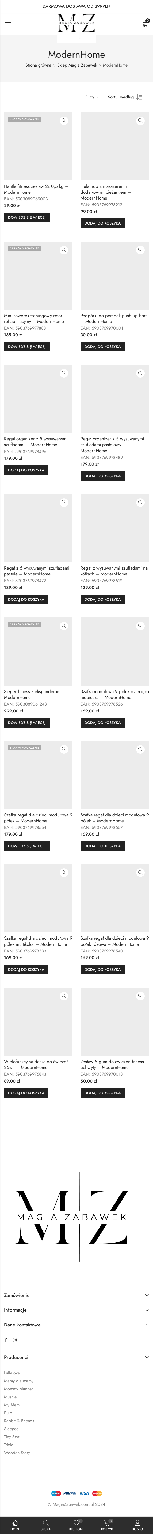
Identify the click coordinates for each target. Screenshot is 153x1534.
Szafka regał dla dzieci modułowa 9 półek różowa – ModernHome (115, 941)
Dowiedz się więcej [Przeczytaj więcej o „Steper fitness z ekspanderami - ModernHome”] (27, 722)
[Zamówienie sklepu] (127, 98)
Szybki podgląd (64, 121)
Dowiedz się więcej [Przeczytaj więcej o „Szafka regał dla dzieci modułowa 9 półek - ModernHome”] (27, 846)
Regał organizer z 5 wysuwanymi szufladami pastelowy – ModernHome (112, 445)
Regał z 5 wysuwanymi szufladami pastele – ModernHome (36, 571)
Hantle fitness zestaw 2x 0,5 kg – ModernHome (36, 189)
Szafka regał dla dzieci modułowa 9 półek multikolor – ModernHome (38, 941)
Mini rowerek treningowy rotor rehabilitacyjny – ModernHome (34, 318)
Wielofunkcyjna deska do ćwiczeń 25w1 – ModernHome (36, 1064)
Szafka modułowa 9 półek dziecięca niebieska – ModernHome (115, 694)
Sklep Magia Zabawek (77, 65)
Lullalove (12, 1373)
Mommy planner (18, 1389)
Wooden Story (17, 1453)
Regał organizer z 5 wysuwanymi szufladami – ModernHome (35, 442)
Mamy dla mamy (18, 1381)
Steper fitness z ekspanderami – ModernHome (35, 694)
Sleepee (11, 1429)
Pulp (8, 1413)
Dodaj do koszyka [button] (103, 223)
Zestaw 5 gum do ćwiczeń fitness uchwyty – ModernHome (112, 1064)
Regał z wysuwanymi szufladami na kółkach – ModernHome (114, 571)
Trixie (8, 1445)
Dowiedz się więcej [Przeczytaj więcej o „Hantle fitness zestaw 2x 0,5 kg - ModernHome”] (27, 217)
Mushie (10, 1397)
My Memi (12, 1405)
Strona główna (38, 65)
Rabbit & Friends (19, 1421)
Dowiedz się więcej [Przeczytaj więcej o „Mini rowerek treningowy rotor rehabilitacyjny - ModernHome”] (27, 346)
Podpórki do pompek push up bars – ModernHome (114, 318)
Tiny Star (11, 1437)
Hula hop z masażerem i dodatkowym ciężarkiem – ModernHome (106, 192)
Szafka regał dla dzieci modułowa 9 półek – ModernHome (38, 818)
